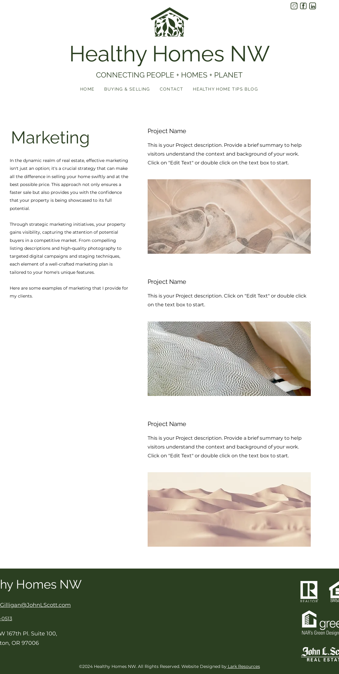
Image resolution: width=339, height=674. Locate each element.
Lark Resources (243, 666)
